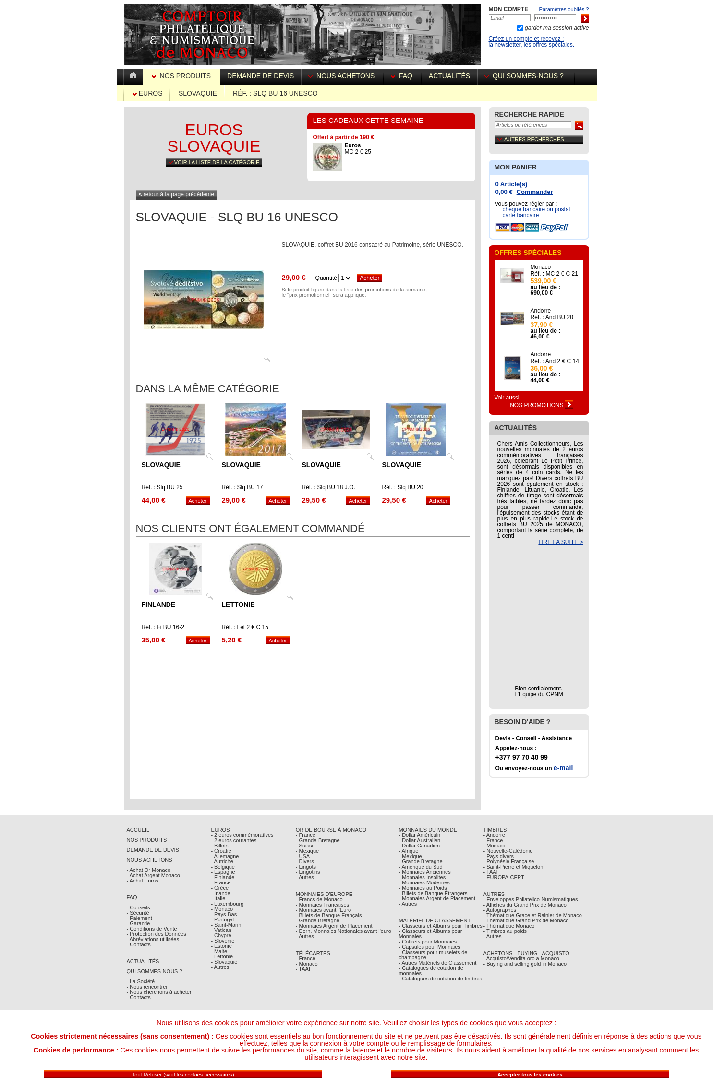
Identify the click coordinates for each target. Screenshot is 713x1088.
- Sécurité (138, 913)
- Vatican (221, 930)
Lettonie (238, 604)
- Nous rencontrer (147, 987)
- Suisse (305, 845)
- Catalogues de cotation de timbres (440, 978)
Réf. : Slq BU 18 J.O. (328, 487)
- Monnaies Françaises (322, 904)
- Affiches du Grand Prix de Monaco (525, 904)
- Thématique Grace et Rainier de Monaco (532, 915)
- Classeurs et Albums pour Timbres (440, 926)
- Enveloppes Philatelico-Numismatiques (530, 899)
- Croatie (221, 851)
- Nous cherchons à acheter (159, 992)
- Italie (218, 898)
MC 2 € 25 (358, 148)
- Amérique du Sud (420, 867)
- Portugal (222, 919)
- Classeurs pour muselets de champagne (433, 954)
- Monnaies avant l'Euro (323, 910)
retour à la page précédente (177, 194)
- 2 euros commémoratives (242, 835)
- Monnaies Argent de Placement (334, 926)
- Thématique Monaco (509, 926)
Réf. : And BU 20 (552, 317)
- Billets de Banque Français (329, 915)
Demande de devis (260, 76)
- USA (303, 856)
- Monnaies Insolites (422, 877)
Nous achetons (342, 76)
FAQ (402, 76)
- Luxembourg (227, 904)
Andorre (541, 310)
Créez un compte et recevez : (526, 39)
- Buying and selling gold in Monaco (525, 964)
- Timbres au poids (505, 931)
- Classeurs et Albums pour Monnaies (430, 933)
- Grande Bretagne (317, 920)
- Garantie (138, 923)
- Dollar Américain (419, 835)
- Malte (219, 951)
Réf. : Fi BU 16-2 (163, 627)
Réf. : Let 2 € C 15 (245, 627)
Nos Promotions (541, 405)
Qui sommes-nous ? (525, 76)
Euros (148, 93)
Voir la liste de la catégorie (214, 162)
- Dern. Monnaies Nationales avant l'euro (343, 931)
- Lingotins (308, 872)
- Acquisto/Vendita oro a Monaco (521, 958)
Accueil (138, 830)
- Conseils (138, 907)
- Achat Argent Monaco (153, 875)
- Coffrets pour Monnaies (428, 941)
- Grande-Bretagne (318, 840)
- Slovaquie (224, 962)
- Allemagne (225, 856)
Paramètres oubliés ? (564, 9)
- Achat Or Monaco (149, 870)
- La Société (141, 981)
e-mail (563, 768)
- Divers (305, 861)
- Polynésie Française (508, 861)
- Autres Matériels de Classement (437, 963)
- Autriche (222, 861)
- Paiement (139, 918)
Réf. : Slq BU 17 (242, 487)
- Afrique (408, 851)
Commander (535, 191)
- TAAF (304, 969)
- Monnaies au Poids (423, 888)
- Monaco (222, 909)
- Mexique (307, 851)
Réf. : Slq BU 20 (402, 487)
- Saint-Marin (226, 925)
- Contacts (139, 944)
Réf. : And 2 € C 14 (555, 361)
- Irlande (220, 893)
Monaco (541, 267)
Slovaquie (198, 93)
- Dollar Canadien (419, 845)
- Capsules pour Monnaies (429, 947)
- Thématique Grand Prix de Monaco (526, 920)
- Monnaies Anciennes (424, 872)
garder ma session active (556, 27)
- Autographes (500, 910)
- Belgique (223, 867)
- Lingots (306, 867)
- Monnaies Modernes (424, 882)
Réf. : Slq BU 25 (162, 487)
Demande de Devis (153, 850)
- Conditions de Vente (152, 928)
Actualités (449, 76)
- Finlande (222, 877)
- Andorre (494, 835)
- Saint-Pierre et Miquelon (513, 867)
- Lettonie (222, 956)
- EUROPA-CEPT (503, 877)
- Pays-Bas (224, 914)
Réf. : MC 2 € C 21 (554, 273)
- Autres (220, 967)
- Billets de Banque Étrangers (433, 893)
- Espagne (223, 872)
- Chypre (221, 935)
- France (220, 882)
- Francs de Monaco (319, 899)
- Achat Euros (142, 880)
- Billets (219, 845)
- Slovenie (222, 940)
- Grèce (220, 888)
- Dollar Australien (419, 840)
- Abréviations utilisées (153, 939)
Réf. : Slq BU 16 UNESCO (275, 93)
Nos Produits (182, 76)
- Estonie (221, 946)
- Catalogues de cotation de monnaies (431, 970)
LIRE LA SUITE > (560, 542)
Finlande (159, 604)
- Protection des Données (156, 934)
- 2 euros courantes (233, 840)
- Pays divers (498, 856)
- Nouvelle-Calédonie (508, 851)
